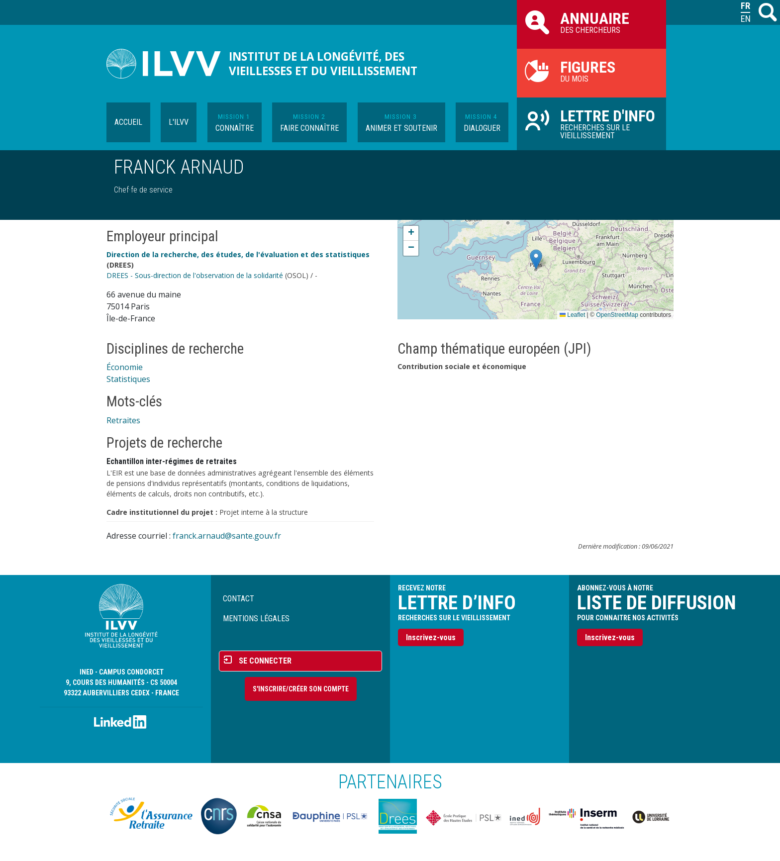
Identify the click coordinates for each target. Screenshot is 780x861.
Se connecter (265, 661)
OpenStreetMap (617, 314)
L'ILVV (179, 122)
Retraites (123, 420)
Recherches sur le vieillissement (591, 123)
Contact (238, 598)
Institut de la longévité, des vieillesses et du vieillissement (323, 64)
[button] (536, 259)
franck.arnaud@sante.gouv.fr (227, 535)
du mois (591, 71)
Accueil (128, 122)
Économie (124, 367)
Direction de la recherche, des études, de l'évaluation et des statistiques (238, 254)
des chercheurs (591, 22)
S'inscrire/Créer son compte (301, 689)
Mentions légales (256, 618)
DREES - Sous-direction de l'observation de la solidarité (194, 275)
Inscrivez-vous (431, 637)
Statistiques (128, 379)
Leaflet (572, 314)
